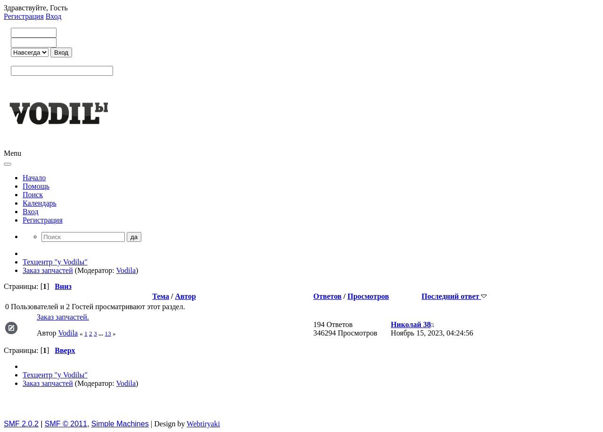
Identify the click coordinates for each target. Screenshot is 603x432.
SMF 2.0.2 (21, 424)
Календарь (40, 203)
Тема (160, 296)
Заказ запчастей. (63, 317)
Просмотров (368, 296)
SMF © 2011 (66, 424)
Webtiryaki (203, 424)
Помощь (36, 186)
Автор (185, 296)
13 (108, 333)
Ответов (327, 296)
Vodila (126, 270)
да (134, 236)
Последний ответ (454, 296)
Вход (54, 16)
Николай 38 (411, 324)
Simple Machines (120, 424)
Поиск (33, 195)
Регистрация (24, 16)
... (101, 333)
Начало (34, 178)
